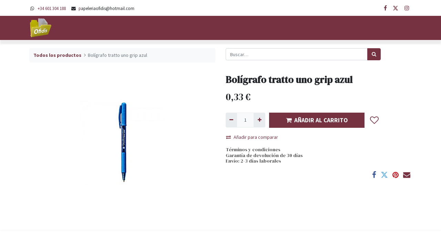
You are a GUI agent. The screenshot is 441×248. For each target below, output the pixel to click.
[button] (374, 120)
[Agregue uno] (259, 120)
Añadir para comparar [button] (252, 137)
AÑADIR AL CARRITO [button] (317, 120)
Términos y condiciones (253, 149)
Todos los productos (57, 55)
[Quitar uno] (231, 120)
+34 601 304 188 (52, 8)
